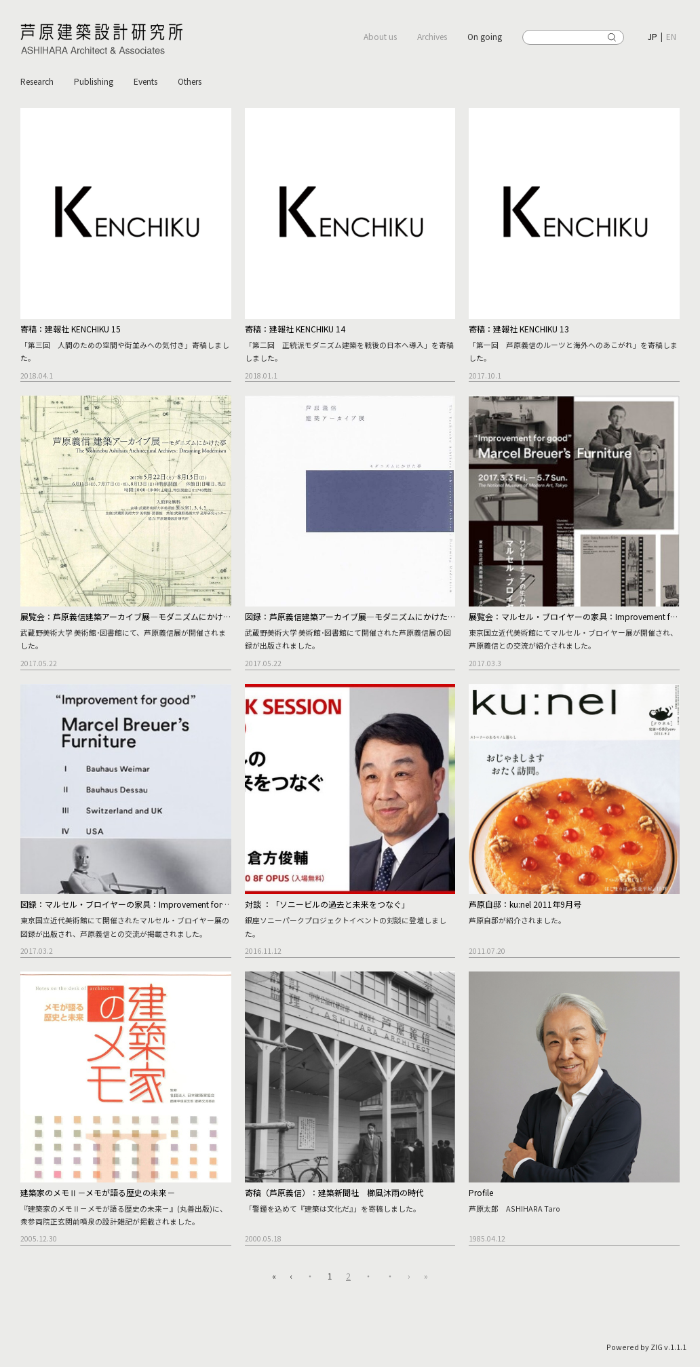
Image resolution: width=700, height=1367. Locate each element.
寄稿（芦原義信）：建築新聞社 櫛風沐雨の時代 (334, 1192)
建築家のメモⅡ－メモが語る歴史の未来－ (97, 1192)
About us (380, 36)
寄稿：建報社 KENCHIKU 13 (519, 328)
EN (671, 36)
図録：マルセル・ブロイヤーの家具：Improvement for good (132, 904)
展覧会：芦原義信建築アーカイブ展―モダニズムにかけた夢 (129, 616)
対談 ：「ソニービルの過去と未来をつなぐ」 (327, 904)
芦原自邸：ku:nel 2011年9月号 (525, 904)
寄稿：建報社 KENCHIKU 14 (295, 328)
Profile (481, 1192)
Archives (432, 36)
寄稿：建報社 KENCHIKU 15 (70, 328)
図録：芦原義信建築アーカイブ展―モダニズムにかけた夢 (350, 616)
